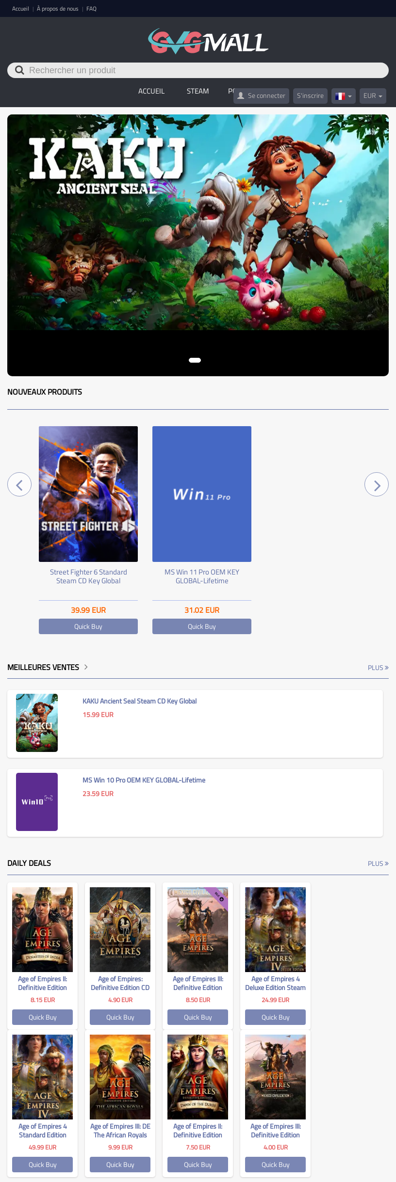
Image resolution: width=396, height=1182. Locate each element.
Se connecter (261, 95)
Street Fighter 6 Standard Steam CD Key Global (88, 576)
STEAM (198, 90)
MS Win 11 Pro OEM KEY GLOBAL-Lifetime (202, 576)
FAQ (91, 8)
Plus (378, 667)
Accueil (21, 8)
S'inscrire (310, 95)
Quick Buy (88, 626)
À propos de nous (58, 8)
